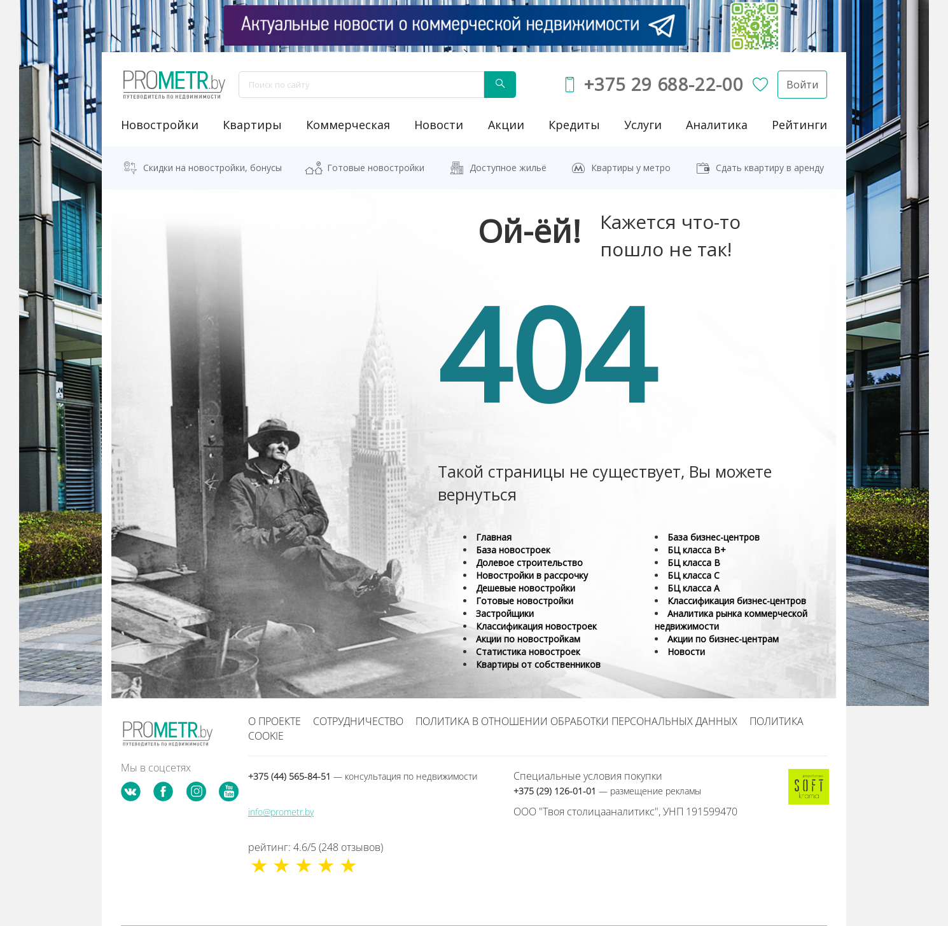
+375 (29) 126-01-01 (607, 791)
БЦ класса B (693, 562)
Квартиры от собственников (538, 664)
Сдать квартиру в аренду (770, 168)
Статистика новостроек (528, 652)
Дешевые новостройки (525, 588)
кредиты (574, 124)
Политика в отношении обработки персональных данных (576, 721)
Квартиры (252, 124)
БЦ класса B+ (696, 550)
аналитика (717, 124)
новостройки (160, 124)
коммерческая (348, 124)
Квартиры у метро (631, 168)
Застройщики (505, 613)
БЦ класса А (693, 588)
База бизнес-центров (713, 537)
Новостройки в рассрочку (532, 575)
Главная (494, 537)
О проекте (274, 721)
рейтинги (799, 124)
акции (506, 124)
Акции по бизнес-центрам (723, 639)
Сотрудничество (358, 721)
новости (438, 124)
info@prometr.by (281, 812)
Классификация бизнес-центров (736, 601)
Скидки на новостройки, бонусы (212, 168)
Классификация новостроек (536, 626)
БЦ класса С (693, 575)
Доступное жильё (508, 168)
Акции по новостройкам (528, 639)
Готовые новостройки (375, 168)
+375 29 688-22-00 (663, 84)
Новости (686, 652)
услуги (643, 124)
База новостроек (513, 550)
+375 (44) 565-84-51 (362, 776)
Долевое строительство (529, 562)
